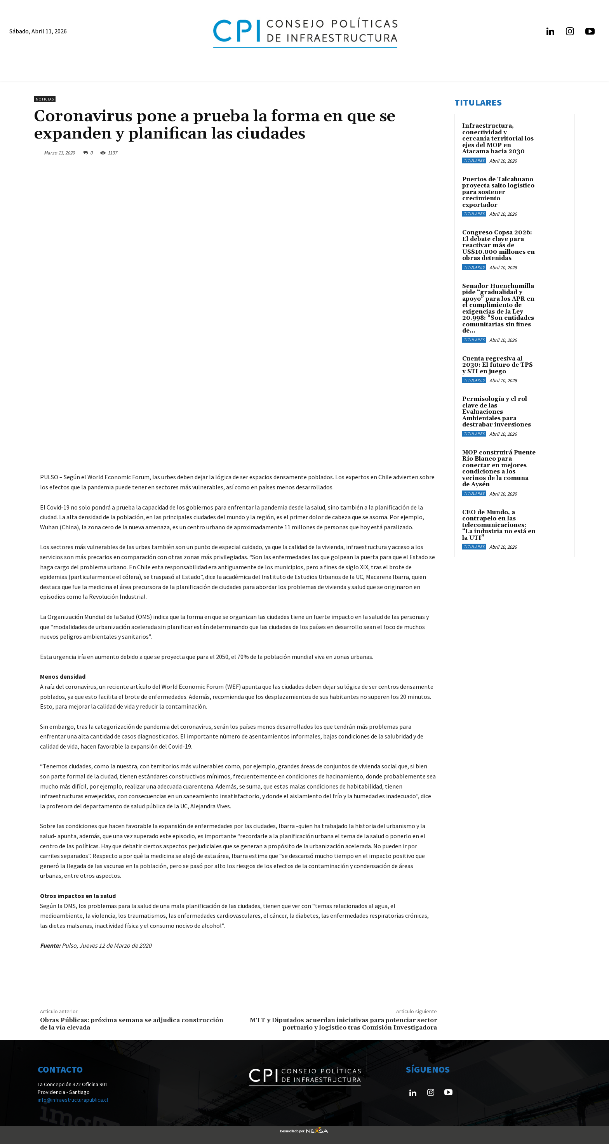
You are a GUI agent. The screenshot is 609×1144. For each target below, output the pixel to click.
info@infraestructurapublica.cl (73, 1099)
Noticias (45, 99)
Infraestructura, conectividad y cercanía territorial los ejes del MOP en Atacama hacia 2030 (498, 138)
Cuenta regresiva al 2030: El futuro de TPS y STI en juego (497, 365)
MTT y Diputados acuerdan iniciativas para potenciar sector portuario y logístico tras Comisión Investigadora (343, 1023)
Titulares (474, 160)
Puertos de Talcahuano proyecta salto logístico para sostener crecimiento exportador (498, 192)
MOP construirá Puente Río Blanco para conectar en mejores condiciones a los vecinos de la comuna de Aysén (499, 469)
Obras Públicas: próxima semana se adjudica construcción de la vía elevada (131, 1023)
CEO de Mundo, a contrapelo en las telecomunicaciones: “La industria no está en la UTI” (499, 525)
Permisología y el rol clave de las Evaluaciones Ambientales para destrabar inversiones (496, 411)
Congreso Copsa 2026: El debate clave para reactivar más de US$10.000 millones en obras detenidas (498, 245)
